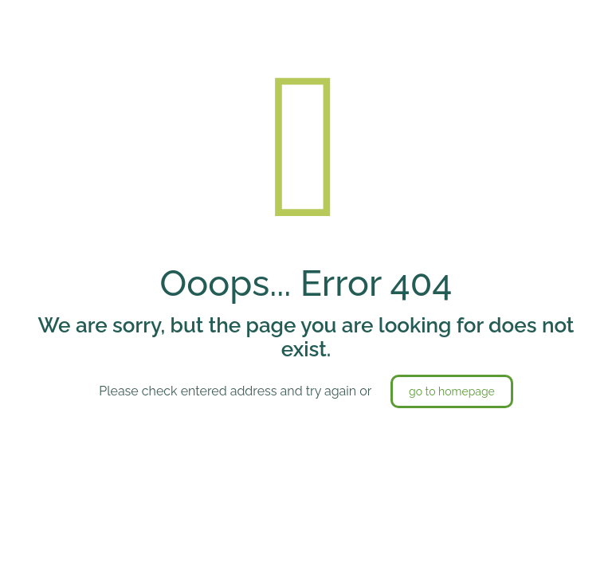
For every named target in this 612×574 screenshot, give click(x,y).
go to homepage (452, 391)
